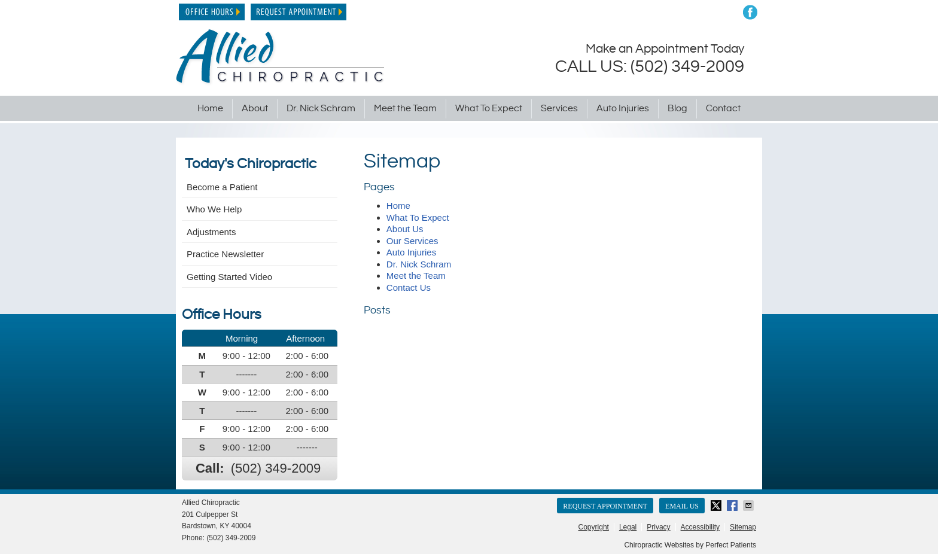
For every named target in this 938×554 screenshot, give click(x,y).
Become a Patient (222, 187)
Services (559, 109)
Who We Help (214, 209)
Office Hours (212, 12)
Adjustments (211, 232)
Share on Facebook (733, 505)
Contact (723, 109)
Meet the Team (405, 109)
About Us (405, 229)
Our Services (412, 241)
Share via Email (749, 505)
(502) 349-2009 (276, 468)
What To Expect (488, 109)
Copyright (593, 527)
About (255, 109)
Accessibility (700, 527)
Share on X (717, 505)
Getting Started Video (229, 277)
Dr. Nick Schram (321, 109)
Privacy (658, 527)
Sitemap (743, 527)
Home (210, 109)
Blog (677, 109)
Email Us (682, 506)
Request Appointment (298, 12)
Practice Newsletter (225, 254)
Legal (627, 527)
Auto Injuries (622, 109)
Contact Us (408, 287)
